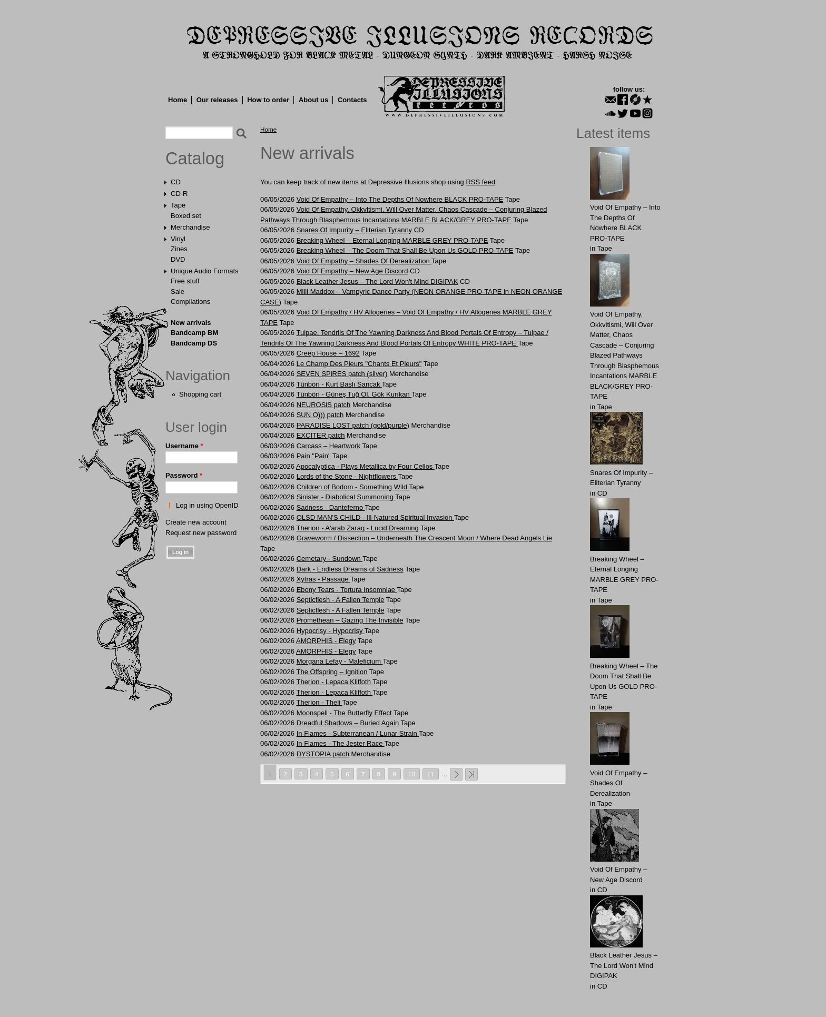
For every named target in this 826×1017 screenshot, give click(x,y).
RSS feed (480, 182)
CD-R (179, 194)
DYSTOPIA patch (323, 754)
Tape (178, 205)
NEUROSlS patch (324, 405)
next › (456, 774)
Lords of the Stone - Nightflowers (347, 476)
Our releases (217, 100)
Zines (179, 249)
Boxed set (186, 216)
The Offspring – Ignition (331, 672)
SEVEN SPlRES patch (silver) (342, 374)
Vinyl (178, 239)
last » (471, 774)
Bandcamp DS (194, 343)
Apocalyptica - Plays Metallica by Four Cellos (365, 466)
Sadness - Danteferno (331, 507)
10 (411, 774)
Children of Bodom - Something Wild (353, 487)
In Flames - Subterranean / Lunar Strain (358, 733)
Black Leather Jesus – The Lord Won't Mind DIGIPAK (377, 281)
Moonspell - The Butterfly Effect (345, 713)
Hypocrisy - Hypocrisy (331, 631)
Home (177, 100)
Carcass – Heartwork (328, 446)
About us (313, 100)
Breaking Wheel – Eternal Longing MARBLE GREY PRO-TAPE (392, 240)
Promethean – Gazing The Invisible (350, 620)
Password (183, 475)
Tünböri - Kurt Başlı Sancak (338, 384)
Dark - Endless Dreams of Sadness (350, 569)
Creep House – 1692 (328, 353)
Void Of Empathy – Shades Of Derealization (364, 261)
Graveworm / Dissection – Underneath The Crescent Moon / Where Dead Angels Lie (424, 538)
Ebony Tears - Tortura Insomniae (347, 590)
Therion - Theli (319, 702)
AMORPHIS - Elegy (326, 641)
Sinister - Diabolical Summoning (346, 497)
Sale (177, 291)
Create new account (196, 522)
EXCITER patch (321, 435)
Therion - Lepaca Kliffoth (334, 682)
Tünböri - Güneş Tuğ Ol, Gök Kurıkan (353, 394)
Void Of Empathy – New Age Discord (352, 271)
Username (184, 446)
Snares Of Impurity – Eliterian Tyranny (354, 230)
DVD (178, 259)
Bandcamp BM (194, 333)
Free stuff (185, 281)
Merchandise (190, 227)
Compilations (190, 301)
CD (176, 182)
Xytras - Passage (323, 579)
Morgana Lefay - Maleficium (340, 661)
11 (430, 774)
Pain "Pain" (314, 456)
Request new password (201, 533)
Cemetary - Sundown (330, 558)
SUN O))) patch (320, 415)
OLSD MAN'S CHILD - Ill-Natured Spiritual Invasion (375, 517)
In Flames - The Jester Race (341, 743)
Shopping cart (200, 394)
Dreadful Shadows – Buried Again (348, 723)
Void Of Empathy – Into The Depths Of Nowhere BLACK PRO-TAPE (400, 199)
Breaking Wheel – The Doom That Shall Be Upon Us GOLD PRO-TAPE (405, 250)
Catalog (194, 158)
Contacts (352, 100)
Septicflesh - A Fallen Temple (341, 600)
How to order (268, 100)
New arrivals (191, 323)
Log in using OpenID (207, 505)
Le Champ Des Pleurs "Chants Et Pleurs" (359, 364)
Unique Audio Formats (205, 271)
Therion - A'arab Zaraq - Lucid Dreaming (357, 528)
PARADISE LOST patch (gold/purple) (353, 425)
